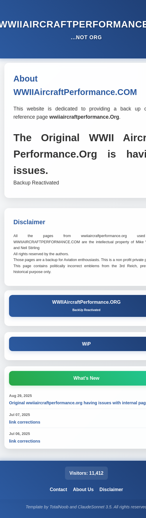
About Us (83, 489)
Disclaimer (111, 489)
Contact (58, 489)
